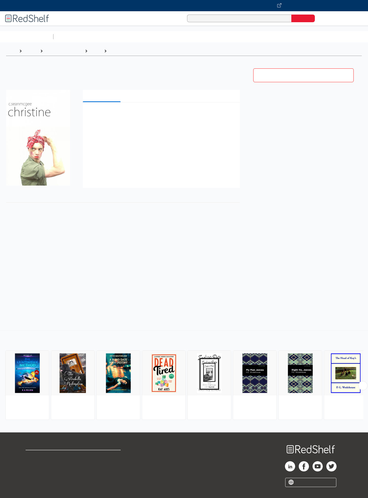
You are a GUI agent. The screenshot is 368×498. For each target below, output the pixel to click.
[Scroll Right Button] (362, 385)
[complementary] (184, 375)
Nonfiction (310, 36)
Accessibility (101, 472)
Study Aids (69, 36)
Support (33, 464)
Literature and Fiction (64, 50)
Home (11, 50)
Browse (31, 50)
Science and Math (100, 36)
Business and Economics (198, 36)
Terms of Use (102, 456)
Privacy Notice (40, 472)
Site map (34, 480)
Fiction (289, 36)
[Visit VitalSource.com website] (184, 5)
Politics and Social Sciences (251, 36)
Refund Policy (102, 464)
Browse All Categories (27, 36)
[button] (162, 114)
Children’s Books (339, 36)
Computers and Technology (146, 36)
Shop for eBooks (42, 456)
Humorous (119, 50)
